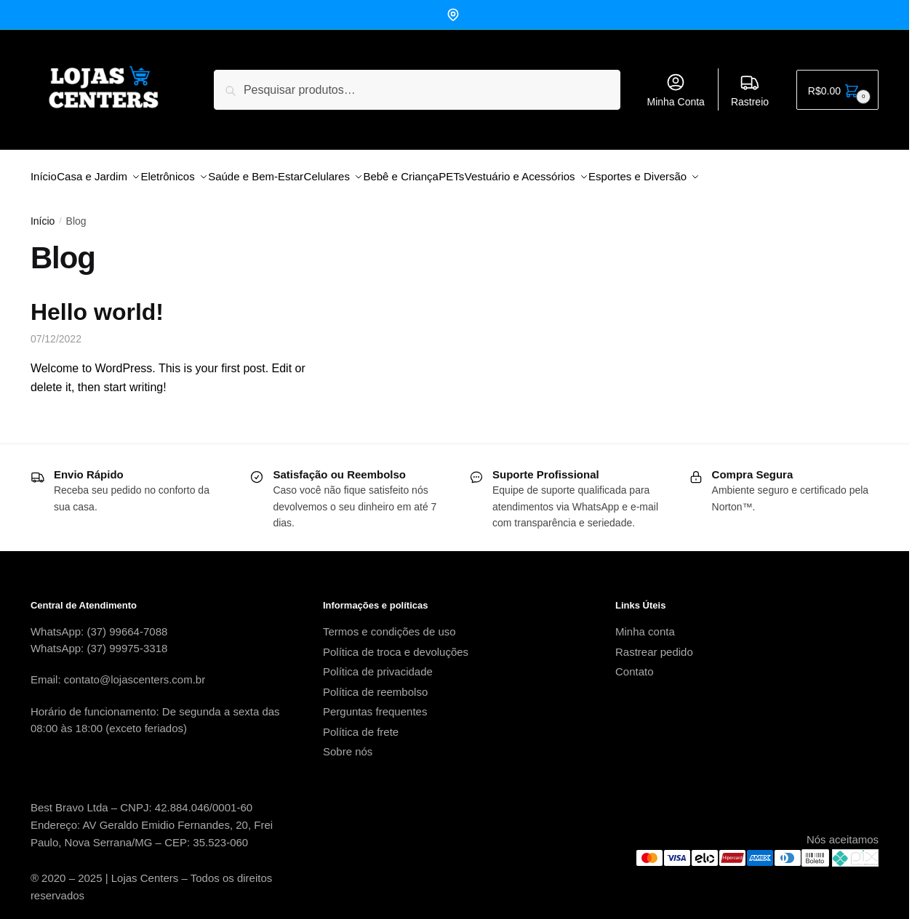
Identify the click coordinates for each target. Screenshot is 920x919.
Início (43, 212)
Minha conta (645, 623)
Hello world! (97, 303)
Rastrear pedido (654, 643)
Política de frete (361, 723)
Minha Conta (676, 90)
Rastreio (750, 90)
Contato (634, 663)
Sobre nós (347, 743)
